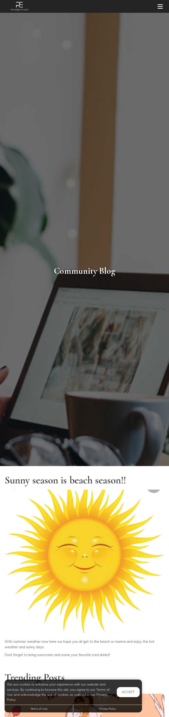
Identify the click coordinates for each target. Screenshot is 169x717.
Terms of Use (38, 708)
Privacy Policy (107, 708)
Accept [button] (128, 692)
